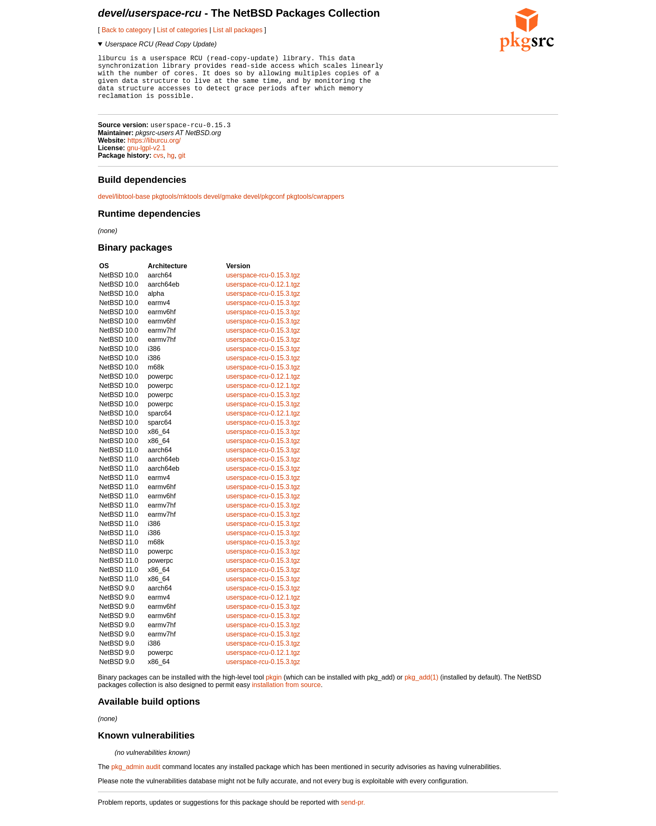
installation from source (286, 697)
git (181, 168)
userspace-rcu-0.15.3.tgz (263, 288)
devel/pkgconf (264, 209)
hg (170, 168)
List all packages (237, 29)
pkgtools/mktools (177, 209)
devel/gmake (223, 209)
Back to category (126, 29)
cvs (159, 168)
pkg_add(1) (421, 690)
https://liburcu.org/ (154, 153)
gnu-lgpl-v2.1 (146, 160)
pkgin (274, 690)
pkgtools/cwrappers (315, 209)
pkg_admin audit (135, 779)
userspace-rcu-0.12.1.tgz (263, 297)
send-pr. (353, 815)
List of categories (182, 29)
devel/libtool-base (124, 209)
